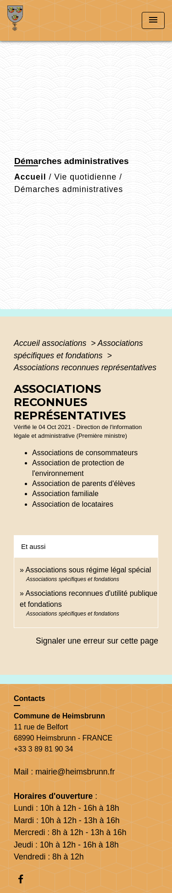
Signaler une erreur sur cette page (97, 640)
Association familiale (65, 493)
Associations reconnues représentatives (85, 367)
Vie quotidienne (85, 176)
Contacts (29, 698)
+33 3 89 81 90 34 (43, 749)
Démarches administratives (68, 189)
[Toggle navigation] (153, 20)
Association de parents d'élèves (83, 483)
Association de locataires (72, 504)
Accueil (30, 176)
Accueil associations (51, 343)
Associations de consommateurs (85, 453)
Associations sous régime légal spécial (88, 570)
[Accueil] (41, 20)
